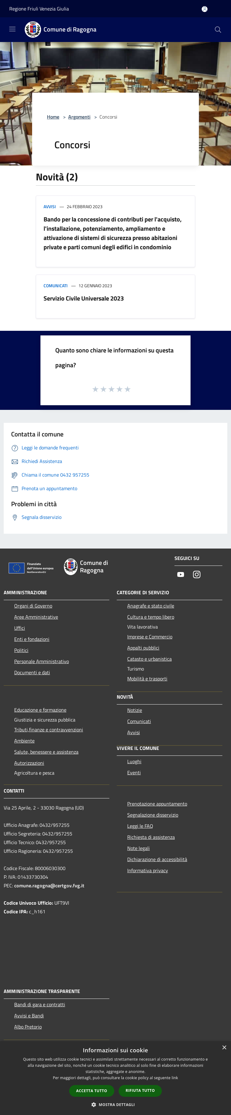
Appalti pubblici (143, 647)
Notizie (134, 710)
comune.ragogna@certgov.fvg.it (49, 885)
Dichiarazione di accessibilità (157, 859)
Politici (21, 650)
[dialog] (115, 1078)
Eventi (134, 772)
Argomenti (79, 116)
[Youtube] (180, 575)
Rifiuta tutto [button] (140, 1090)
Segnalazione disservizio (152, 814)
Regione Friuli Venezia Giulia (39, 8)
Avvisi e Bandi (29, 1015)
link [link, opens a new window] (175, 1077)
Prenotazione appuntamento (157, 803)
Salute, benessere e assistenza (46, 751)
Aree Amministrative (36, 617)
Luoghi (134, 761)
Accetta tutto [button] (91, 1090)
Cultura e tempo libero (150, 617)
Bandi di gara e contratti (39, 1004)
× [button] (224, 1048)
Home (53, 116)
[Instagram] (197, 575)
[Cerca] (218, 29)
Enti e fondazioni (31, 639)
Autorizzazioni (29, 763)
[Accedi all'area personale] (204, 9)
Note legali (138, 848)
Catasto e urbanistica (149, 659)
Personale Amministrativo (41, 661)
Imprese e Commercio (149, 636)
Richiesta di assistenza (151, 837)
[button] (115, 1104)
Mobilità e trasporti (147, 678)
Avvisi (50, 206)
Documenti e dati (32, 672)
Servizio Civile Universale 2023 (84, 298)
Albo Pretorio (28, 1026)
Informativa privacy (147, 870)
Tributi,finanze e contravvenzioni (48, 729)
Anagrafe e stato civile (150, 605)
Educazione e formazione (40, 709)
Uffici (19, 628)
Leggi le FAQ (140, 826)
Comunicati (56, 285)
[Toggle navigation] (12, 29)
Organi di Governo (33, 605)
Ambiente (24, 740)
